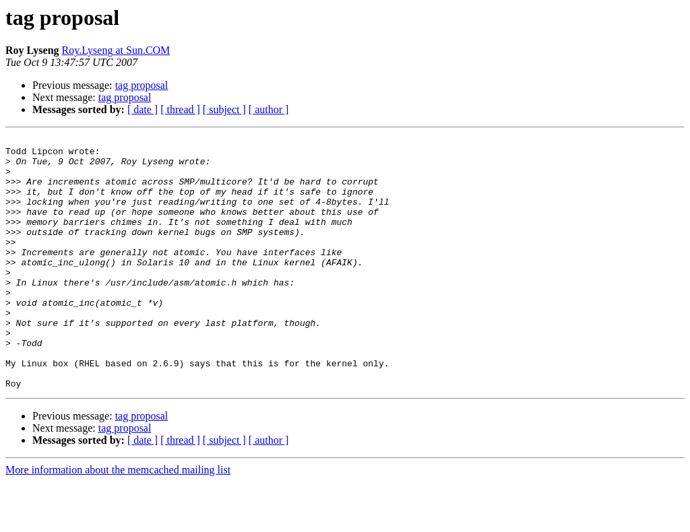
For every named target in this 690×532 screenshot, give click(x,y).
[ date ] (142, 109)
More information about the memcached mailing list (117, 520)
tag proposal (141, 85)
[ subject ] (224, 109)
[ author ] (269, 109)
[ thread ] (180, 109)
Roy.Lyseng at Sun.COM (116, 50)
